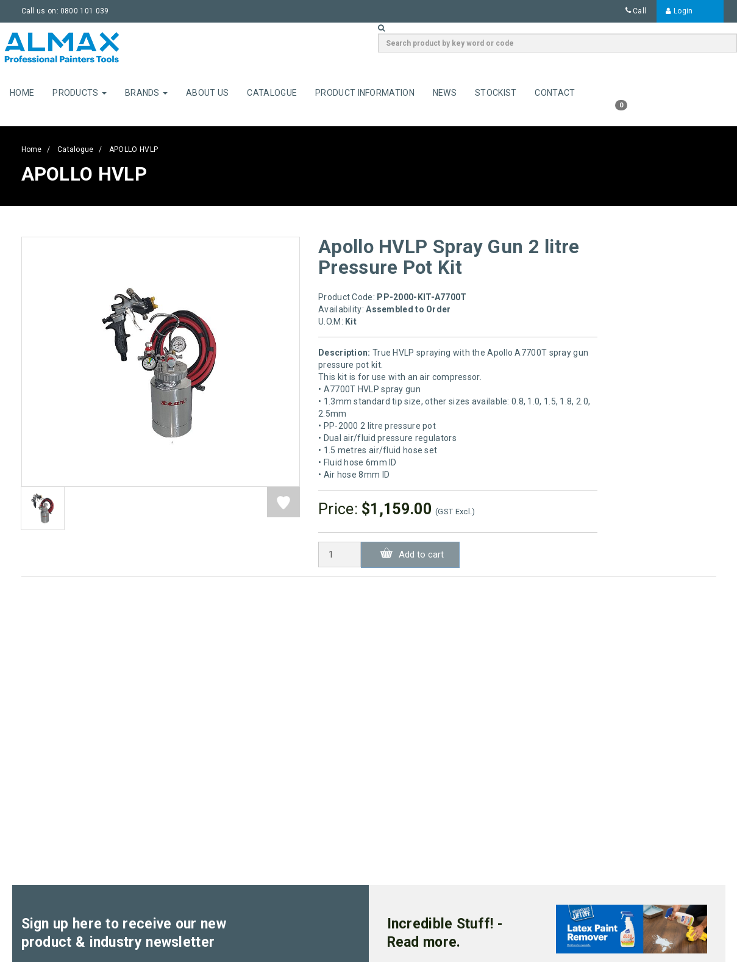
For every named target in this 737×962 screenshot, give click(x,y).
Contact (555, 93)
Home (22, 93)
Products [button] (79, 93)
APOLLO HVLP (133, 149)
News (445, 93)
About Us (207, 93)
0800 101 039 (84, 11)
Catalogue (272, 93)
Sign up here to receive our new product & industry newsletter (123, 933)
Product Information (365, 93)
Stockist (495, 93)
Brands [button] (146, 93)
